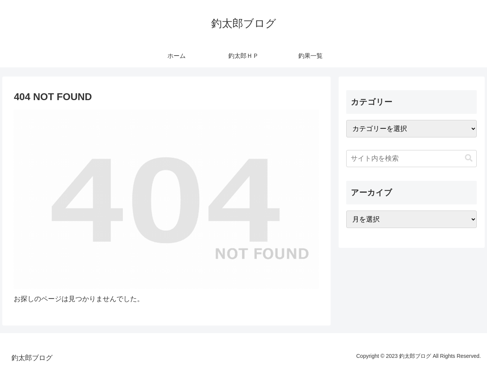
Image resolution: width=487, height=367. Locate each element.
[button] (469, 158)
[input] (411, 158)
